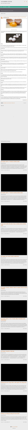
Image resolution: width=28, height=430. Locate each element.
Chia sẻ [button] (2, 201)
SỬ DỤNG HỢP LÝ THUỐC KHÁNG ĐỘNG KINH (12, 192)
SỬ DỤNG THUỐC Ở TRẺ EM (7, 351)
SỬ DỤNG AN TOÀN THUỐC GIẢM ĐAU (10, 256)
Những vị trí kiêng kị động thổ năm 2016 (10, 413)
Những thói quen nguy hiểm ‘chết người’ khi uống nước (14, 382)
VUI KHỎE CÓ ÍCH (6, 1)
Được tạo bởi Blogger (14, 426)
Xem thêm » (25, 201)
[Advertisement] (14, 132)
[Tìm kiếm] (24, 1)
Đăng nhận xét (7, 201)
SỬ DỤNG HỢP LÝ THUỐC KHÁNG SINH (10, 161)
